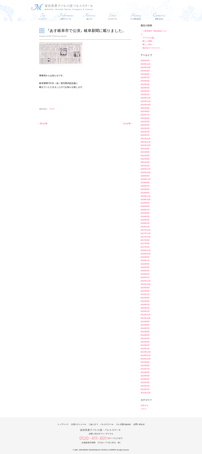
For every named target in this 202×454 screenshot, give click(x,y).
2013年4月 (145, 379)
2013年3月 (145, 382)
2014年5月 (145, 335)
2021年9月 (145, 149)
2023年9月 (145, 71)
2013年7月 (145, 369)
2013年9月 (145, 362)
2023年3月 (145, 88)
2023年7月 (145, 77)
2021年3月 (145, 166)
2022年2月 (145, 132)
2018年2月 (145, 223)
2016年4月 (145, 267)
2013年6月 (145, 372)
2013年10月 (146, 359)
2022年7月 (145, 115)
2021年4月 (145, 162)
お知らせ (144, 405)
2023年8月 (145, 74)
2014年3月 (145, 342)
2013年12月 (146, 352)
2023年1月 (145, 94)
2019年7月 (145, 186)
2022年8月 (145, 111)
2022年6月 (145, 118)
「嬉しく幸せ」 (147, 44)
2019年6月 (145, 189)
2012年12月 (146, 393)
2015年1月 (145, 311)
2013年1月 (145, 389)
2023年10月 (146, 67)
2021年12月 (146, 138)
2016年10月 (146, 254)
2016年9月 (145, 257)
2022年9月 (145, 108)
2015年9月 (145, 288)
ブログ (52, 109)
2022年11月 (146, 101)
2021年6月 (145, 155)
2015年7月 (145, 294)
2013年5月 (145, 376)
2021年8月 (145, 152)
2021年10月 (146, 145)
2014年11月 (146, 315)
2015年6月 (145, 298)
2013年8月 (145, 365)
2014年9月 (145, 321)
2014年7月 (145, 328)
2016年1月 (145, 277)
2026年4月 (145, 60)
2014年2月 (145, 345)
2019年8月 (145, 182)
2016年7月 (145, 260)
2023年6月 (145, 81)
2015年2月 (145, 308)
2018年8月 (145, 206)
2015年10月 (146, 284)
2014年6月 (145, 332)
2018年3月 (145, 220)
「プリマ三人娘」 (148, 38)
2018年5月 (145, 216)
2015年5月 (145, 301)
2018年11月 (146, 196)
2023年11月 (146, 64)
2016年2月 (145, 274)
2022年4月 (145, 125)
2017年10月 (146, 237)
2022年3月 (145, 128)
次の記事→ (128, 123)
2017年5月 (145, 240)
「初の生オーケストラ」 (151, 48)
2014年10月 (146, 318)
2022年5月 (145, 122)
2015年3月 (145, 304)
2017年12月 (146, 230)
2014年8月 (145, 325)
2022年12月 (146, 98)
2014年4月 (145, 338)
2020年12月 (146, 169)
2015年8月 (145, 291)
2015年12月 (146, 281)
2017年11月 (146, 233)
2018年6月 (145, 213)
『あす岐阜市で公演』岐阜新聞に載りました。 (86, 31)
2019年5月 (145, 193)
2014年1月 (145, 348)
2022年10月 (146, 105)
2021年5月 (145, 159)
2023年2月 (145, 91)
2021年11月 (146, 142)
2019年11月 (146, 179)
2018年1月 (145, 227)
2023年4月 (145, 84)
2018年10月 (146, 199)
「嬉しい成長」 (147, 41)
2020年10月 (146, 172)
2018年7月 (145, 210)
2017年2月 (145, 247)
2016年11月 (146, 250)
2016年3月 (145, 271)
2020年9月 (145, 176)
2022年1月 (145, 135)
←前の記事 (42, 123)
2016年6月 (145, 264)
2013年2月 (145, 386)
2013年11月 (146, 355)
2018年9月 (145, 203)
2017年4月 (145, 243)
